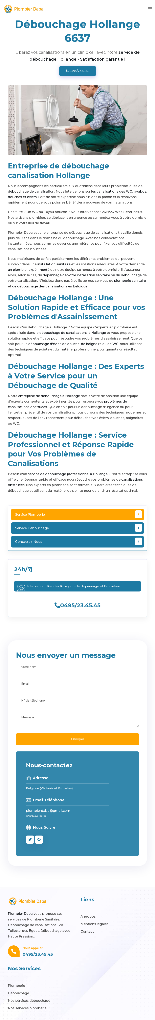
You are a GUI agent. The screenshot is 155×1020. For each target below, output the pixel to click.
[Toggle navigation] (150, 9)
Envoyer (77, 739)
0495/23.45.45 (77, 71)
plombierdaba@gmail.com (48, 811)
